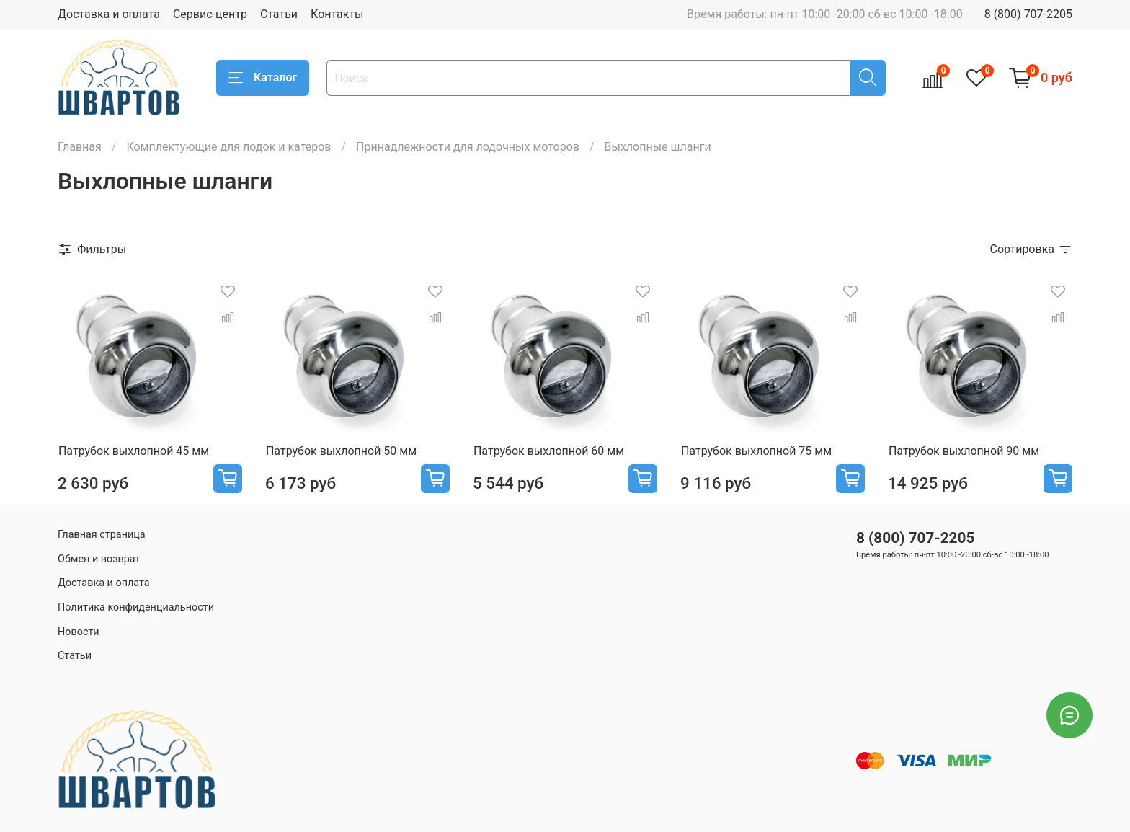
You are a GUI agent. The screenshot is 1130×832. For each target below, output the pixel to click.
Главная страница (102, 534)
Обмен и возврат (99, 559)
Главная (80, 147)
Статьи (279, 14)
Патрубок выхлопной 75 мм (756, 451)
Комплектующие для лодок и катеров (228, 147)
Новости (78, 632)
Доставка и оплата (109, 14)
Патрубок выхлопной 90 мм (964, 451)
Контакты (337, 14)
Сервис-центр (210, 14)
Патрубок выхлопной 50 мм (341, 451)
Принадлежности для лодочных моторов (467, 147)
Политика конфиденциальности (136, 607)
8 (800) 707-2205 (1028, 14)
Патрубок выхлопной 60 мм (548, 451)
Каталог (262, 78)
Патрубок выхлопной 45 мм (133, 451)
